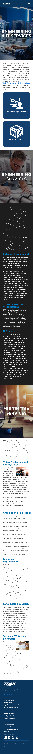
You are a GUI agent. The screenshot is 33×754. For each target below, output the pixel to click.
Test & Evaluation (9, 700)
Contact (6, 746)
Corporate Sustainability (11, 729)
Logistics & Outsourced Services (13, 705)
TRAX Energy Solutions (11, 707)
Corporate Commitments (11, 727)
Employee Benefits (9, 716)
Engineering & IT (9, 702)
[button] (29, 3)
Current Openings (9, 713)
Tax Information (8, 749)
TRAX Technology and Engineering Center (16, 83)
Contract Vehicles (9, 724)
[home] (5, 3)
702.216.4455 (8, 694)
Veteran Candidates (10, 718)
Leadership (7, 731)
